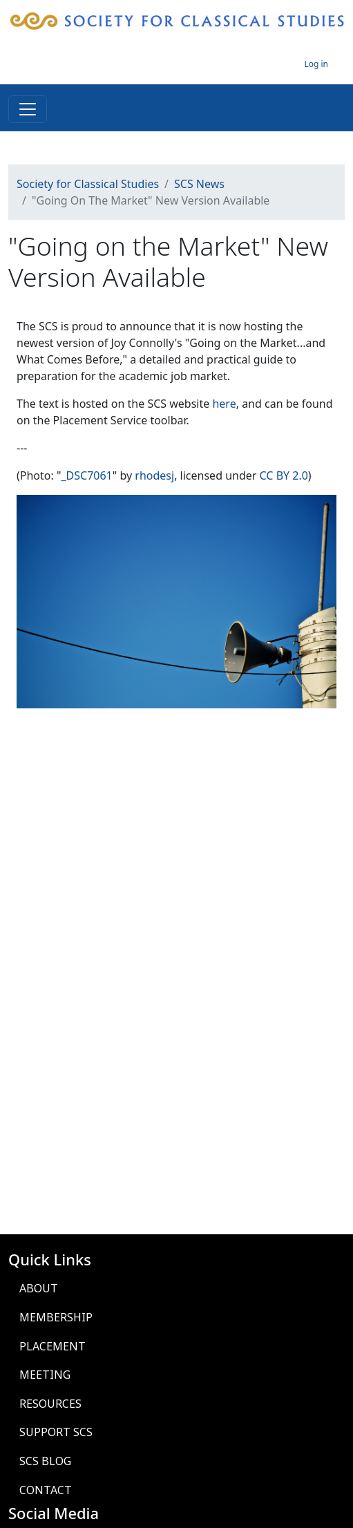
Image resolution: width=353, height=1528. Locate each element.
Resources (50, 1403)
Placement (52, 1346)
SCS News (199, 183)
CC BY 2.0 (284, 475)
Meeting (44, 1374)
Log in (316, 64)
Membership (56, 1317)
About (38, 1288)
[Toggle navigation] (27, 109)
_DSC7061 (86, 475)
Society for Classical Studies (88, 183)
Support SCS (56, 1432)
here (224, 403)
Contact (45, 1490)
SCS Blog (45, 1461)
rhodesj (154, 475)
